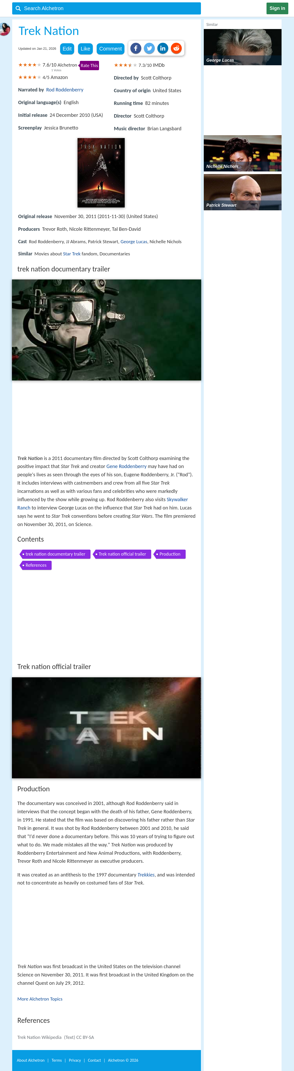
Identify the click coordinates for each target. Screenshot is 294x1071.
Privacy (75, 1060)
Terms (57, 1060)
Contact (94, 1060)
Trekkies (146, 875)
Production (169, 554)
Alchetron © (123, 1060)
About (31, 1060)
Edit (67, 49)
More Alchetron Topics (39, 999)
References (36, 565)
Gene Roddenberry (126, 466)
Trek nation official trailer (122, 554)
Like (85, 49)
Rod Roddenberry (64, 90)
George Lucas (134, 242)
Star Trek (72, 254)
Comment (110, 49)
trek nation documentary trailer (55, 554)
